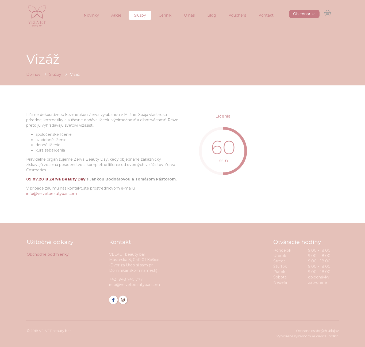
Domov (33, 74)
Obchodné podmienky (48, 254)
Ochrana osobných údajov (317, 331)
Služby (55, 74)
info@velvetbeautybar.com (51, 193)
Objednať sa (304, 14)
